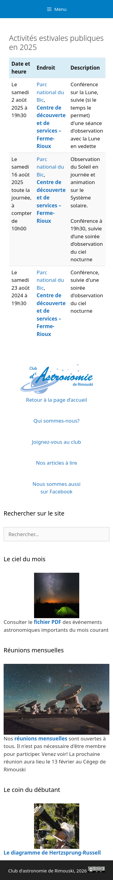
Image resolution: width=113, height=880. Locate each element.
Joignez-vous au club (56, 441)
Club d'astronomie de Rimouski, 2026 (56, 871)
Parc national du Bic (50, 92)
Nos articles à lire (56, 462)
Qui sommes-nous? (56, 420)
